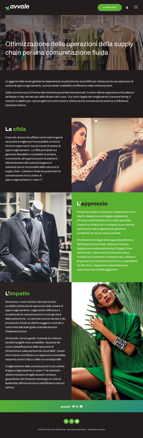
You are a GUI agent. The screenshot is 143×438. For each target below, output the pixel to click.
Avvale (47, 429)
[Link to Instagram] (71, 421)
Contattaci (110, 7)
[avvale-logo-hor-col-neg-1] (17, 7)
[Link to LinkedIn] (66, 421)
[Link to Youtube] (77, 421)
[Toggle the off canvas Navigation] (135, 7)
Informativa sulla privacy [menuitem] (76, 429)
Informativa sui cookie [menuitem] (96, 429)
